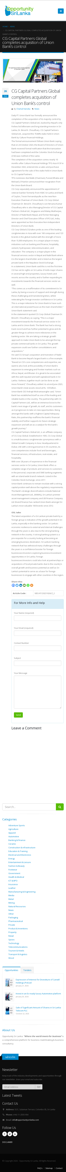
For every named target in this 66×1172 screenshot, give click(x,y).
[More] (31, 585)
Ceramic (12, 843)
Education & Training (17, 851)
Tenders (27, 970)
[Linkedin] (20, 585)
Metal (11, 899)
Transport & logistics (17, 954)
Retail (11, 936)
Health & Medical (16, 877)
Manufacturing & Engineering (21, 891)
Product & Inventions (18, 928)
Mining (11, 902)
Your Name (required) (24, 613)
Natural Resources (17, 906)
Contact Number (21, 643)
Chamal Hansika (23, 109)
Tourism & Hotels (16, 950)
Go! (38, 1086)
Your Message (20, 673)
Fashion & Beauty (16, 866)
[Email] (24, 585)
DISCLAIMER (7, 1142)
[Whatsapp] (28, 585)
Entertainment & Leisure (19, 862)
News (36, 109)
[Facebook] (13, 585)
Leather (12, 888)
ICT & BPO (12, 880)
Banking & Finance (16, 840)
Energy (11, 858)
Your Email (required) (23, 628)
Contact (59, 1168)
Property (12, 932)
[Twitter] (17, 585)
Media (11, 895)
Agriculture (13, 829)
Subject (17, 658)
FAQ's (39, 1168)
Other (11, 913)
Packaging (13, 917)
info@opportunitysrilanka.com (25, 1120)
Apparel (12, 832)
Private (11, 924)
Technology (13, 943)
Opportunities (11, 970)
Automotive (13, 836)
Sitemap (49, 1168)
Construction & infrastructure (21, 847)
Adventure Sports (16, 825)
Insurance (13, 884)
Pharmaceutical (15, 921)
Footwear (12, 869)
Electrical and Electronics (19, 854)
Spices (11, 939)
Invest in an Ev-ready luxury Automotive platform (38, 993)
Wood (11, 958)
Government (14, 873)
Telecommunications (18, 947)
